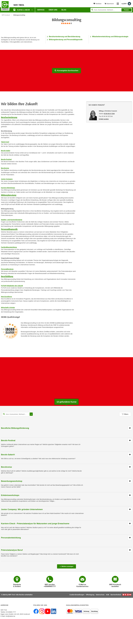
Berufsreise (6, 467)
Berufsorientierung (9, 117)
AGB (107, 595)
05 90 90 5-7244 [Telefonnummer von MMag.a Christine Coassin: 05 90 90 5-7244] (109, 113)
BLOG (64, 10)
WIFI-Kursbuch (6, 15)
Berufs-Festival (8, 440)
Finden (126, 10)
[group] (66, 23)
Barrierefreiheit (116, 595)
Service (40, 10)
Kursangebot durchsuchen (66, 70)
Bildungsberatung (8, 195)
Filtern (125, 414)
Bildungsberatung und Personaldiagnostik (66, 39)
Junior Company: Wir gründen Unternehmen (22, 509)
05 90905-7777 (11, 612)
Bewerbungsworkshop (11, 481)
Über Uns (53, 10)
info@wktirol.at (10, 616)
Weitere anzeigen (66, 565)
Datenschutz (100, 595)
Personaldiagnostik (9, 229)
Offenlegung (90, 595)
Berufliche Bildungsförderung (15, 428)
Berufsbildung (7, 276)
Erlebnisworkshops (10, 495)
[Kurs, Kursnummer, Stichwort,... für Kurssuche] (17, 414)
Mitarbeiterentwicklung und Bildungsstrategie (110, 36)
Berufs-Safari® (8, 454)
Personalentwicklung (11, 538)
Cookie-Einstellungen (77, 595)
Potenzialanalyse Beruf (12, 550)
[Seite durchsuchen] (111, 10)
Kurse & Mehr (22, 9)
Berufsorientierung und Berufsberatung (64, 36)
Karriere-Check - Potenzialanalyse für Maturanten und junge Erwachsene (35, 523)
